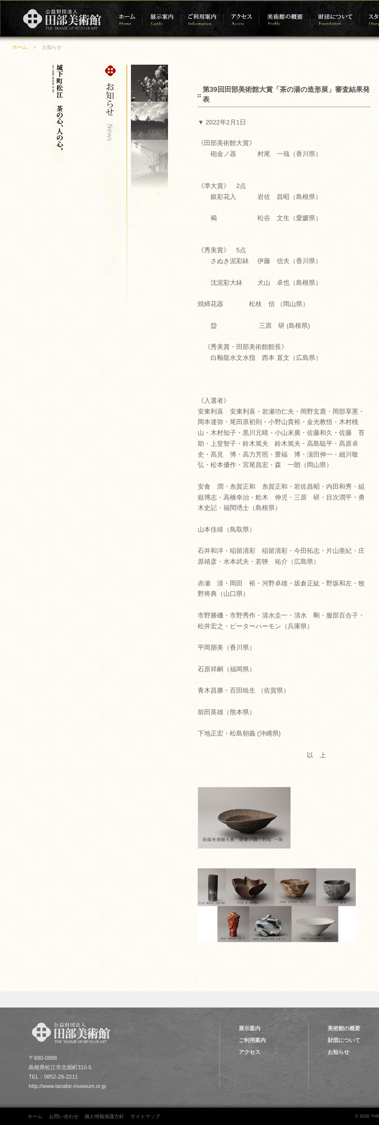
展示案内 (249, 1028)
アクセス (249, 1052)
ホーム (19, 47)
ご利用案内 (252, 1040)
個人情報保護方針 (104, 1116)
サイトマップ (145, 1116)
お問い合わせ (64, 1116)
